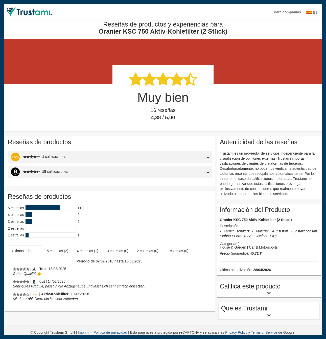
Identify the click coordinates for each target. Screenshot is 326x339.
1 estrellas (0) (178, 251)
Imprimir (84, 332)
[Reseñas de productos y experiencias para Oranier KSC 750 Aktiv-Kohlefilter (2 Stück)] (21, 269)
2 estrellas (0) (147, 251)
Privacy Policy (236, 332)
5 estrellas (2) (57, 251)
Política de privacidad (111, 332)
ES (312, 12)
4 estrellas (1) (87, 251)
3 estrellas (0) (117, 251)
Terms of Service (264, 332)
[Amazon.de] (34, 269)
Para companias (287, 12)
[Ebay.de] (35, 294)
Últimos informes (25, 251)
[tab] (185, 157)
